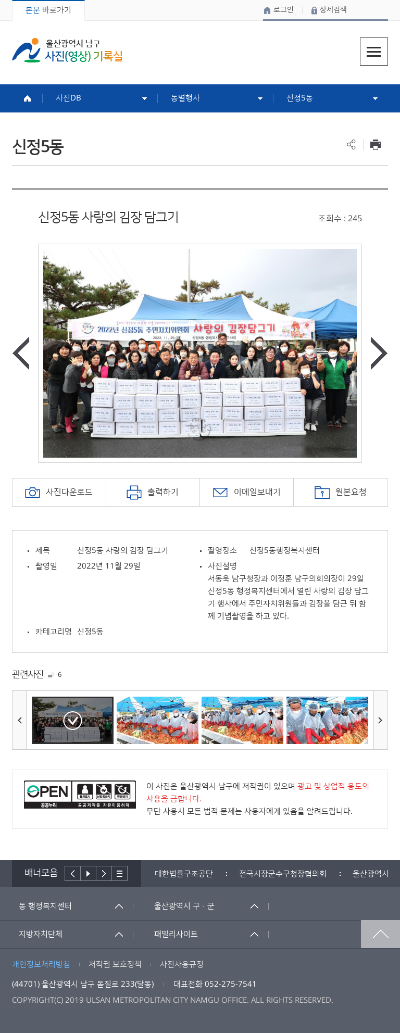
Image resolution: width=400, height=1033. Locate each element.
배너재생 (88, 873)
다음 (104, 873)
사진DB (68, 98)
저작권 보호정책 (115, 964)
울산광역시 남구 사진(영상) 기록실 (67, 50)
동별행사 (185, 98)
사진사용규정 (182, 964)
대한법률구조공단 (184, 874)
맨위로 (380, 934)
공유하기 (351, 144)
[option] (200, 353)
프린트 (376, 144)
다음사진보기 (379, 353)
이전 (73, 873)
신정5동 (299, 98)
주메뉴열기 (374, 51)
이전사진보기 (20, 353)
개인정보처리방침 (41, 964)
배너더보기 (120, 873)
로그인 (283, 10)
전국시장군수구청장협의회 (283, 874)
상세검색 (333, 10)
